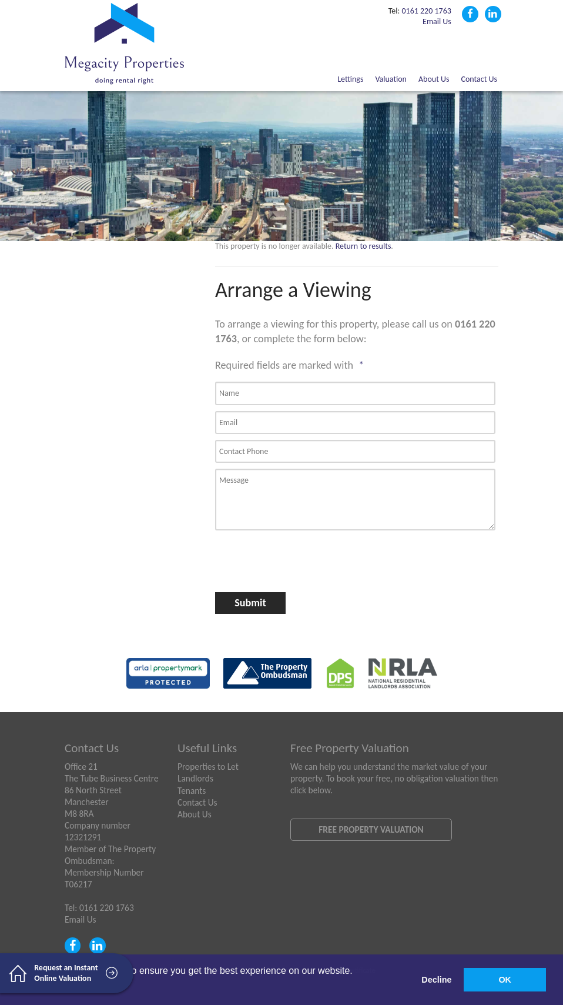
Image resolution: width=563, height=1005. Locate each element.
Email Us (437, 21)
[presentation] (277, 556)
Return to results (363, 246)
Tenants (191, 790)
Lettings (350, 79)
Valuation (391, 79)
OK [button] (504, 979)
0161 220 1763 (426, 11)
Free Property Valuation (371, 829)
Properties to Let (208, 766)
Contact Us (479, 79)
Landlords (195, 778)
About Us (434, 79)
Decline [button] (436, 979)
